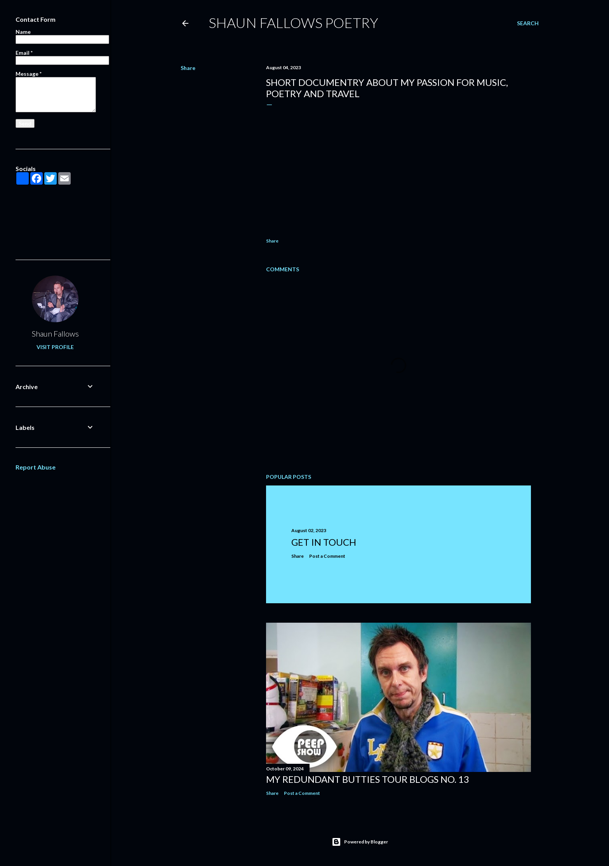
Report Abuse (36, 467)
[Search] (528, 23)
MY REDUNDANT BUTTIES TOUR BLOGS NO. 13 (367, 779)
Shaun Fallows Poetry (293, 22)
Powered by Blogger (360, 842)
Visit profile (55, 347)
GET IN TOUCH (323, 542)
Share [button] (188, 68)
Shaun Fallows (55, 333)
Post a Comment (327, 556)
